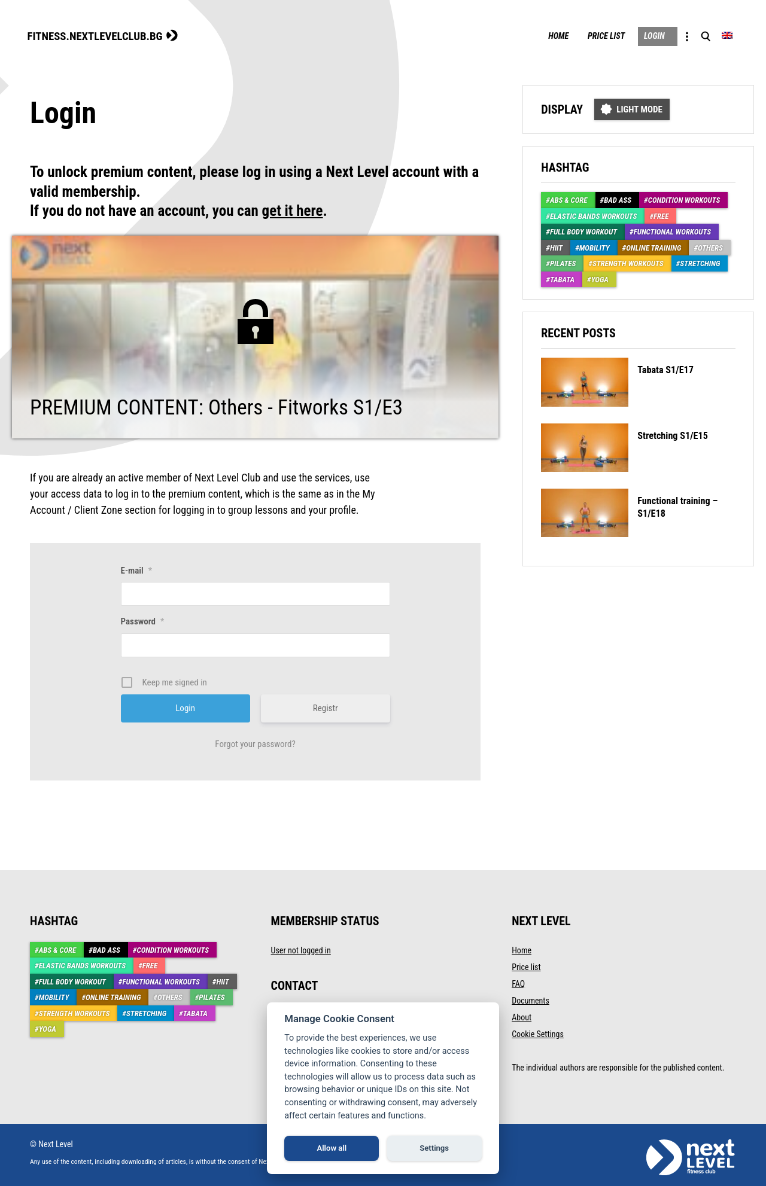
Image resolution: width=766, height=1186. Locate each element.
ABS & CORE (569, 199)
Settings (434, 1148)
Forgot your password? (255, 742)
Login (646, 36)
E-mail (136, 569)
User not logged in (301, 949)
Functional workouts (672, 231)
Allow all (331, 1148)
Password (143, 620)
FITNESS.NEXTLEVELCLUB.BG (102, 35)
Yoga (600, 278)
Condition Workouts (684, 199)
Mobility (594, 246)
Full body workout (583, 231)
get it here (292, 210)
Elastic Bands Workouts (593, 215)
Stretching (700, 262)
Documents (530, 999)
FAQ (518, 982)
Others (710, 246)
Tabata (562, 278)
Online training (653, 246)
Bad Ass (617, 199)
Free (660, 215)
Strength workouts (628, 262)
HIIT (556, 246)
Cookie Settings (538, 1033)
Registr (325, 707)
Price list (592, 36)
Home (537, 36)
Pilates (563, 262)
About (521, 1016)
